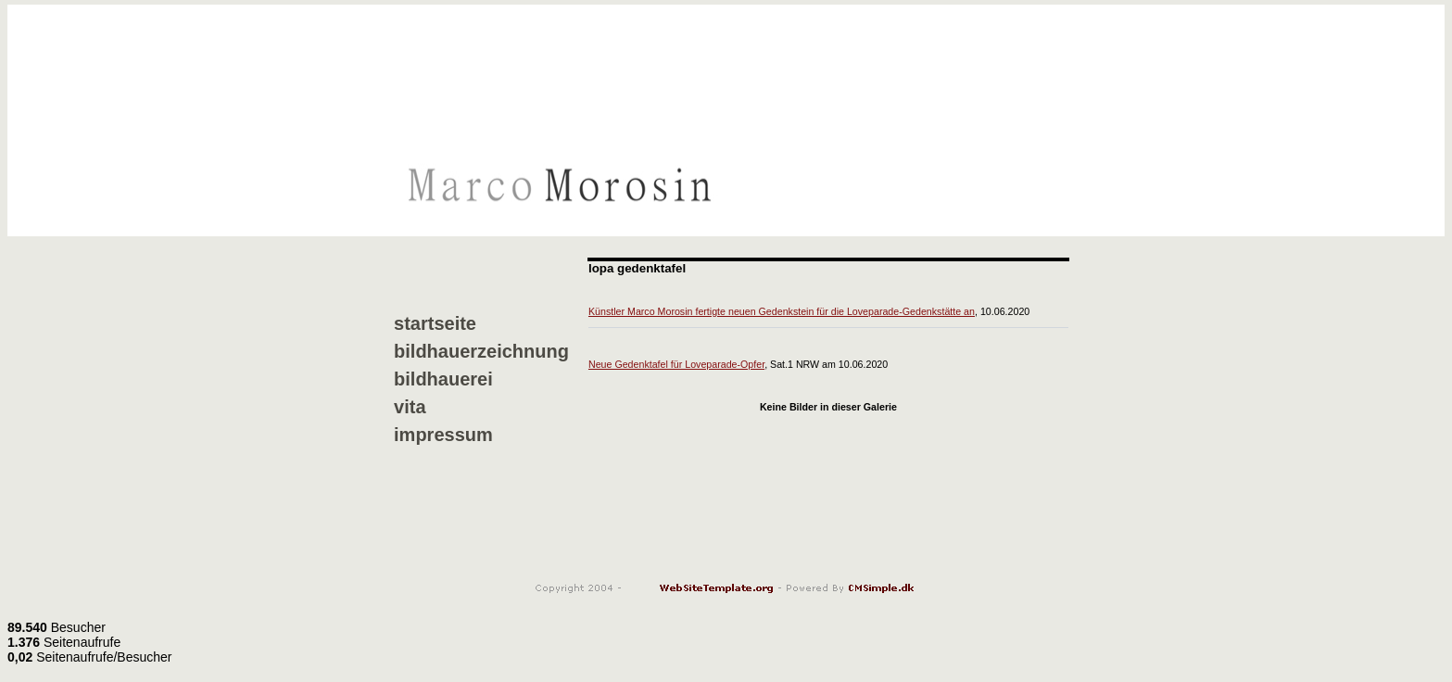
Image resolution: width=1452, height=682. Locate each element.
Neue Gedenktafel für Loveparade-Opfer (676, 364)
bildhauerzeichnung (481, 351)
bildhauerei (443, 379)
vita (409, 407)
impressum (443, 434)
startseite (435, 323)
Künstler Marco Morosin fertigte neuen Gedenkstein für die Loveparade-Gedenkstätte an (781, 311)
